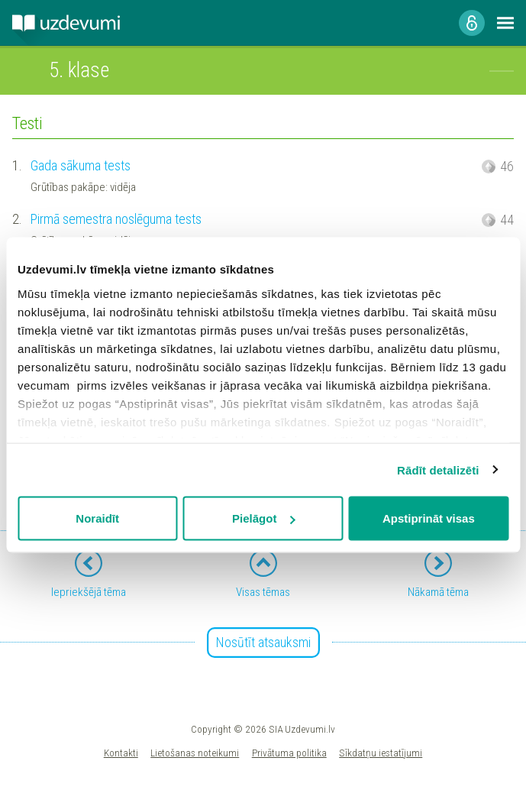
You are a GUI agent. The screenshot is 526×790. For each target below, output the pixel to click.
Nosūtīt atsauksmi (263, 642)
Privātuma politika (289, 752)
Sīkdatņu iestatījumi (380, 752)
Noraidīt (97, 518)
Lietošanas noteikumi (194, 752)
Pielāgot (263, 518)
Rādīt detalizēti (438, 469)
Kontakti (121, 752)
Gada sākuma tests (81, 165)
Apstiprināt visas (428, 518)
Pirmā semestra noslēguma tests (116, 219)
